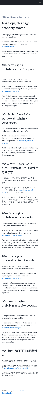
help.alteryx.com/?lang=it (11, 328)
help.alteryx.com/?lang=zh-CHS (16, 368)
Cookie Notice (24, 391)
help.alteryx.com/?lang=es (12, 235)
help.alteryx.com (8, 47)
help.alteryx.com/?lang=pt (12, 278)
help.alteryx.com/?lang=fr (11, 91)
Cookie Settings (7, 393)
